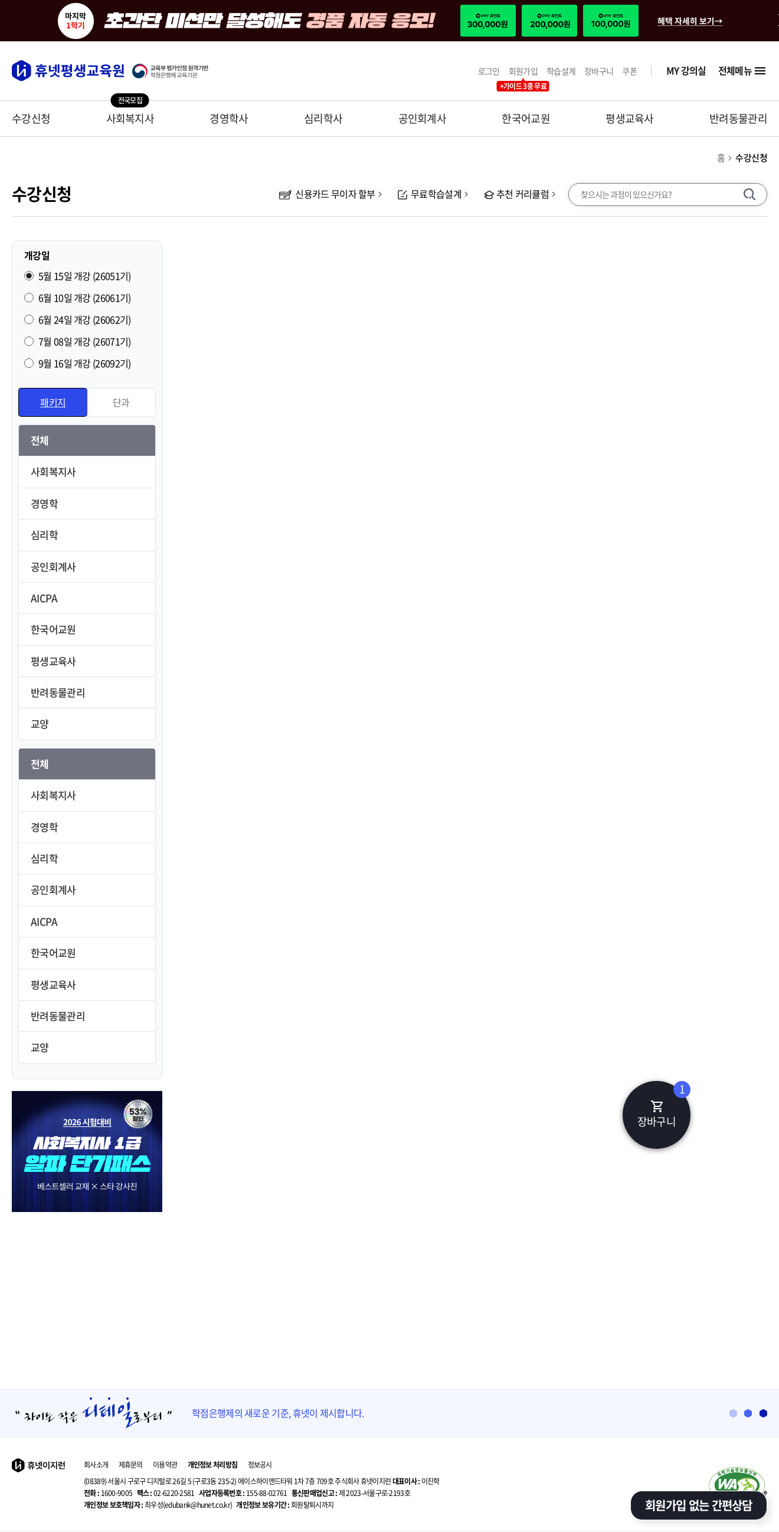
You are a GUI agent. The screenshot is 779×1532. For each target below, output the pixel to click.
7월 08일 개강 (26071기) (84, 341)
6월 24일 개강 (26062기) (84, 319)
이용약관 (165, 1464)
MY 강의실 (686, 70)
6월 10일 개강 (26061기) (84, 297)
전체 (40, 440)
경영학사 (229, 118)
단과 (121, 402)
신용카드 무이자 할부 (327, 194)
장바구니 (598, 71)
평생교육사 (629, 118)
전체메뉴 (742, 71)
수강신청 (31, 118)
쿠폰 (629, 71)
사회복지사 (130, 118)
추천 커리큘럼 (516, 194)
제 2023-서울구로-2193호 (351, 1493)
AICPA (44, 597)
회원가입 (523, 71)
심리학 (44, 534)
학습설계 (560, 71)
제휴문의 (131, 1464)
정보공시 (260, 1464)
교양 (40, 723)
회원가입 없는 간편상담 (698, 1505)
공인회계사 (422, 118)
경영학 (44, 503)
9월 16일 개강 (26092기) (84, 363)
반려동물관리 (738, 118)
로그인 (489, 71)
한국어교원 (526, 118)
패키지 (53, 402)
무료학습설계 (429, 194)
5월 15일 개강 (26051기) (84, 276)
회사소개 (96, 1464)
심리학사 (323, 118)
